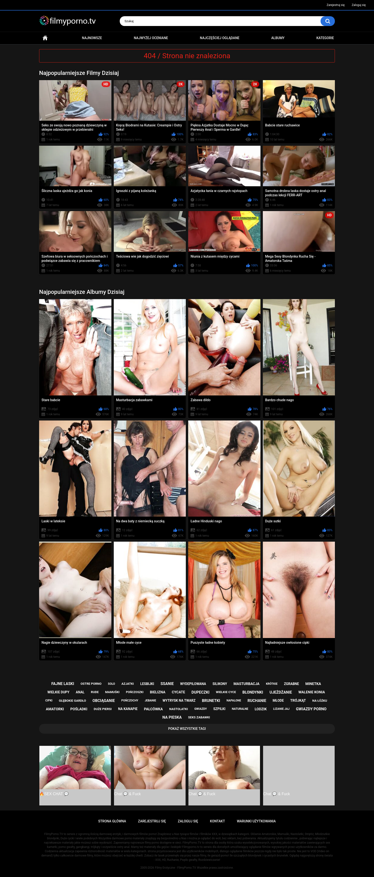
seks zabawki (199, 717)
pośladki (78, 709)
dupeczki (200, 692)
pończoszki (135, 692)
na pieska (172, 717)
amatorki (55, 709)
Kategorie (325, 38)
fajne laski (62, 683)
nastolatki (178, 709)
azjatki (127, 683)
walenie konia (311, 692)
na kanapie (128, 709)
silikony (220, 684)
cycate (178, 692)
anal (80, 692)
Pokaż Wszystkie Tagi (187, 729)
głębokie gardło (72, 700)
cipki (48, 700)
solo (111, 683)
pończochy (129, 700)
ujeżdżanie (281, 692)
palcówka (153, 709)
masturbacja (247, 684)
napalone (234, 700)
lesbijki (147, 684)
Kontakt (217, 821)
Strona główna (45, 38)
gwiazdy (200, 709)
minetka (313, 684)
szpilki (219, 709)
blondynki (252, 692)
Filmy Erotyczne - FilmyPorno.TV (175, 867)
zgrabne (291, 684)
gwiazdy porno (311, 709)
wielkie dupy (58, 692)
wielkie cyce (226, 692)
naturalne (240, 709)
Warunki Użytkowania (256, 821)
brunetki (211, 700)
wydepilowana (193, 684)
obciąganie (104, 700)
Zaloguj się (359, 5)
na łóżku (319, 700)
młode (278, 700)
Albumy (277, 38)
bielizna (157, 692)
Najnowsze (92, 38)
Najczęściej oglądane (219, 38)
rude (95, 692)
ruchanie (257, 700)
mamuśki (112, 692)
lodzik (261, 709)
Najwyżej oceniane (151, 38)
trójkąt (298, 700)
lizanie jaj (281, 709)
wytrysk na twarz (179, 700)
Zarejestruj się (335, 5)
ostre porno (91, 683)
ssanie (167, 683)
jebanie (150, 700)
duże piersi (103, 709)
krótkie (272, 683)
